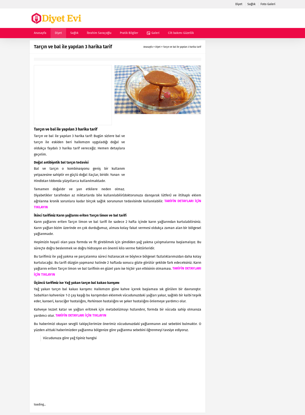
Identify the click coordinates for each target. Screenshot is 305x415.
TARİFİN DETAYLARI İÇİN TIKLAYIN (80, 315)
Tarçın (94, 215)
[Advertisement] (72, 95)
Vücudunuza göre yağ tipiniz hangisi (70, 338)
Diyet (158, 47)
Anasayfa (148, 47)
